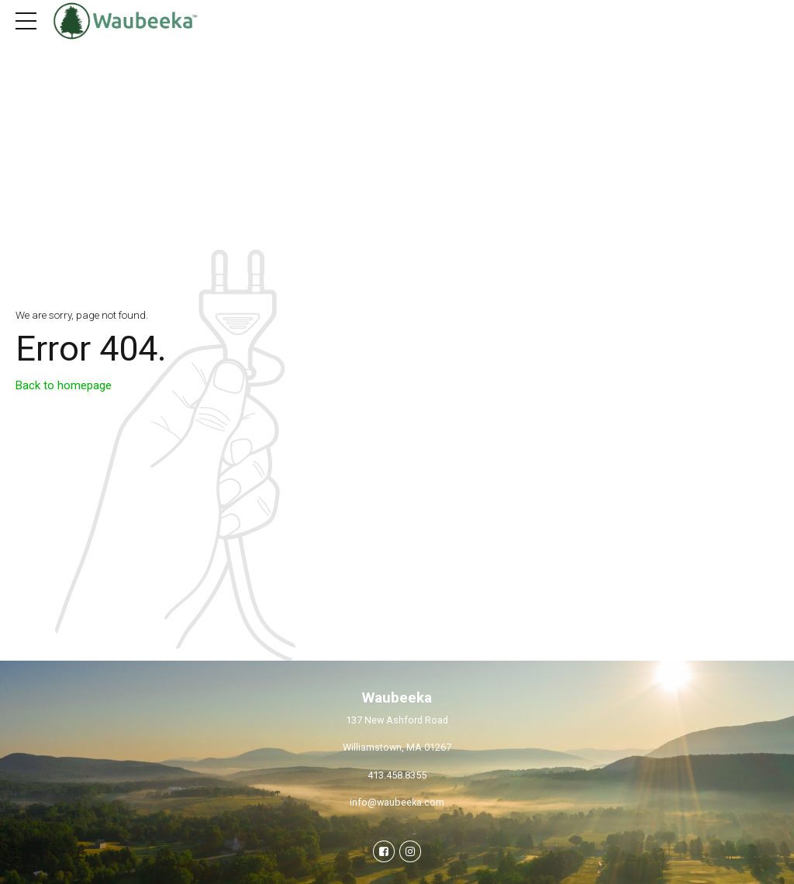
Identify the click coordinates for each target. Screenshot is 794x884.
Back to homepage (64, 385)
